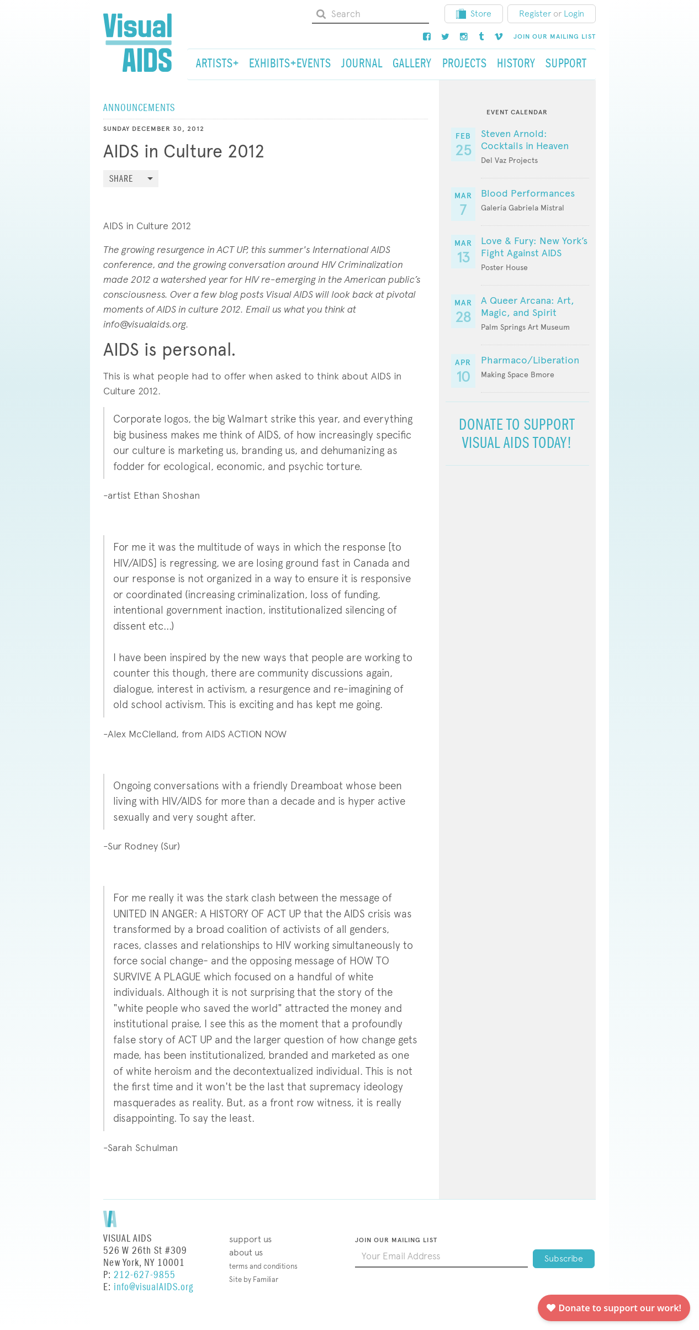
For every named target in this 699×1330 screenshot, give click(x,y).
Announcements (139, 108)
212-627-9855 (145, 1275)
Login (574, 13)
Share (121, 179)
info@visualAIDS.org (153, 1287)
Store (473, 13)
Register (535, 13)
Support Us (250, 1239)
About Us (246, 1252)
